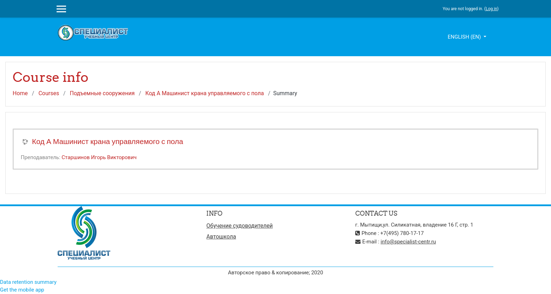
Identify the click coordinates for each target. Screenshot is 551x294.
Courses (48, 93)
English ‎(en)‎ (465, 37)
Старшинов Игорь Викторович (98, 157)
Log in (491, 8)
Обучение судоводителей (239, 225)
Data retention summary (28, 282)
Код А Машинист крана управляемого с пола (204, 93)
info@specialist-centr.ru (408, 242)
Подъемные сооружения (102, 93)
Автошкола (221, 236)
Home (20, 93)
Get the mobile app (22, 290)
